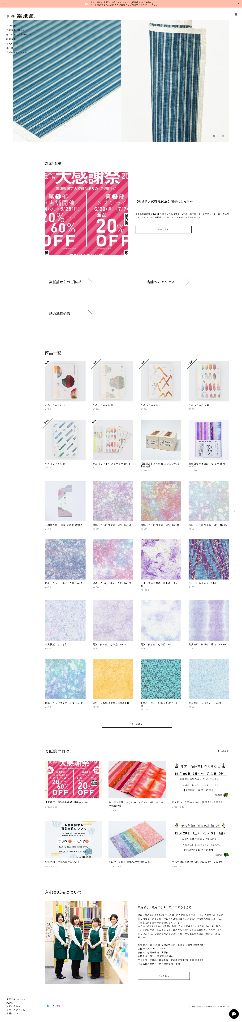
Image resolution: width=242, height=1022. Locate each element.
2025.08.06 (51, 866)
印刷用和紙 (12, 43)
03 (223, 136)
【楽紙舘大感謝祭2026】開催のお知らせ (68, 802)
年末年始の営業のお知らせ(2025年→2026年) (198, 802)
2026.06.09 (51, 807)
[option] (67, 81)
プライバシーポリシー (196, 1006)
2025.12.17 (178, 807)
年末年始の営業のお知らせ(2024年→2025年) (198, 861)
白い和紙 (11, 26)
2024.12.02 (178, 866)
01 (214, 136)
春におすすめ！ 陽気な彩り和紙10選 (129, 861)
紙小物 (9, 48)
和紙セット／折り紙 (16, 52)
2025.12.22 (114, 810)
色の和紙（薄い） (15, 30)
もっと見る (163, 229)
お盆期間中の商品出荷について (62, 861)
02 (218, 136)
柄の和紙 (11, 39)
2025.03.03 (114, 866)
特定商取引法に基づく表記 (216, 1006)
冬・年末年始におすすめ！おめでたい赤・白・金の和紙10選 (136, 804)
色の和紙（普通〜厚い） (19, 34)
